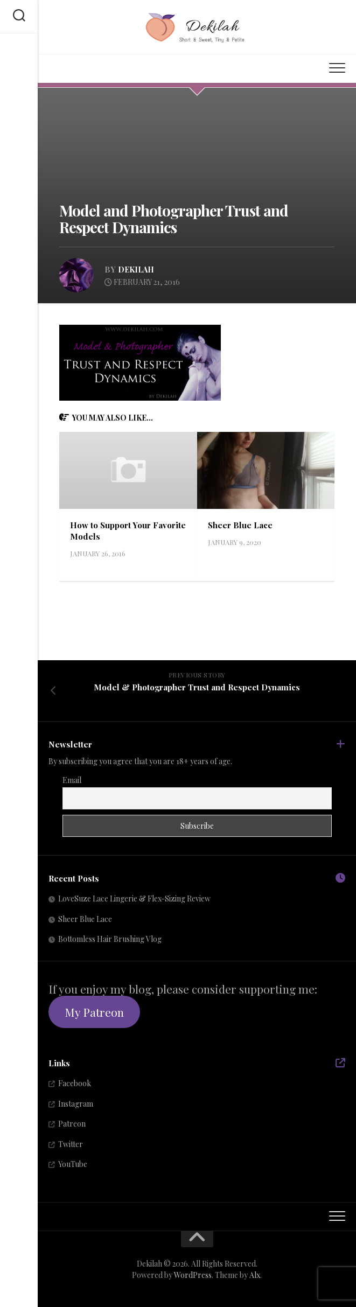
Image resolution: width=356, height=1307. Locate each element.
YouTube (72, 1164)
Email (71, 780)
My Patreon (94, 1011)
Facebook (74, 1083)
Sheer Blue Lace (240, 524)
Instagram (75, 1103)
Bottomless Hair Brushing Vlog (110, 939)
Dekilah (137, 269)
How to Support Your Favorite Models (110, 530)
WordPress (193, 1274)
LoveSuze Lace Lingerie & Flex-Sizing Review (134, 898)
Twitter (70, 1143)
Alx (254, 1274)
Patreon (72, 1124)
